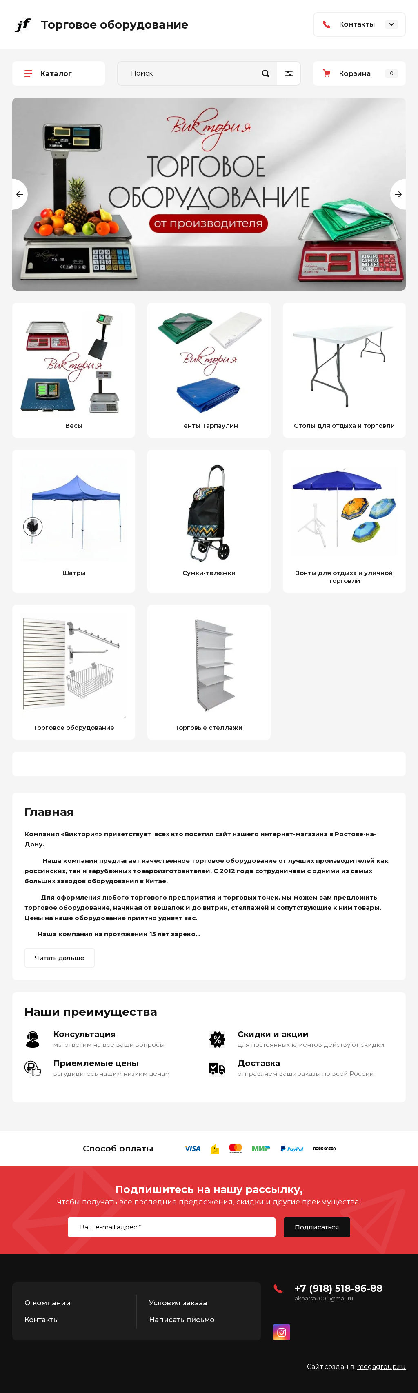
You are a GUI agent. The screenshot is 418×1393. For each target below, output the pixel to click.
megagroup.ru (381, 1367)
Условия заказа (178, 1303)
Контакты (41, 1319)
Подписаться (317, 1227)
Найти (265, 73)
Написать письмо (181, 1319)
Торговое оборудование (114, 24)
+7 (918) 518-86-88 (338, 1288)
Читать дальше (59, 958)
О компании (47, 1303)
